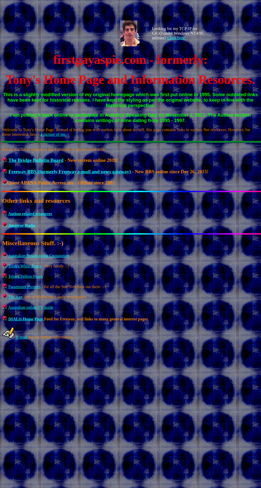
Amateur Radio (21, 225)
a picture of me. (54, 134)
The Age (15, 297)
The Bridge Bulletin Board (35, 160)
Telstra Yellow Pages (25, 276)
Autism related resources (30, 214)
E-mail (21, 337)
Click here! (176, 38)
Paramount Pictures (24, 286)
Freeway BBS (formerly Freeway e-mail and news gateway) (70, 171)
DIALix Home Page (25, 319)
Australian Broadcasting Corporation (38, 255)
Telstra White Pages (24, 266)
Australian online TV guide (30, 307)
